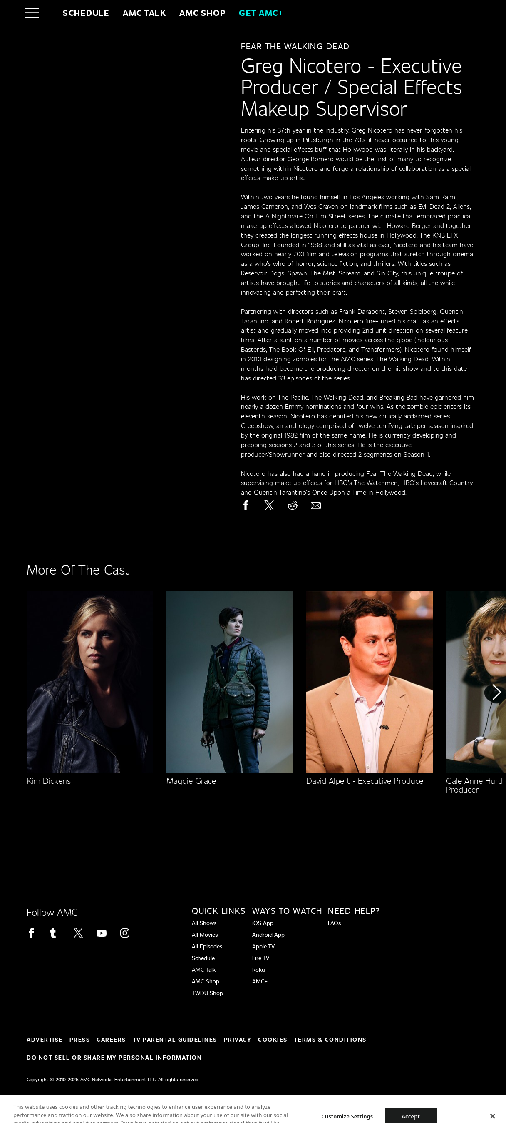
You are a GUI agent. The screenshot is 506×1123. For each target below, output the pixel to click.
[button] (496, 715)
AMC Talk (144, 12)
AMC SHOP (202, 12)
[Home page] (49, 13)
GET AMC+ (261, 12)
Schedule (86, 12)
